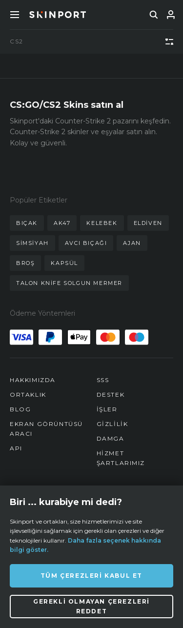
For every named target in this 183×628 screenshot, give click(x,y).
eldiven (148, 223)
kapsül (64, 263)
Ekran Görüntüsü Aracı (46, 428)
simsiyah (32, 243)
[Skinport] (57, 14)
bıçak (27, 223)
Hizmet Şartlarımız (121, 457)
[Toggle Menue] (14, 14)
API (16, 448)
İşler (107, 409)
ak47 (62, 223)
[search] (153, 14)
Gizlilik (112, 423)
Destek (111, 394)
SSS (103, 380)
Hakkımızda (33, 380)
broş (25, 263)
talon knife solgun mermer (69, 283)
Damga (110, 438)
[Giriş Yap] (170, 14)
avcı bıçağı (86, 243)
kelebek (101, 223)
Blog (20, 409)
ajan (132, 243)
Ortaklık (28, 394)
